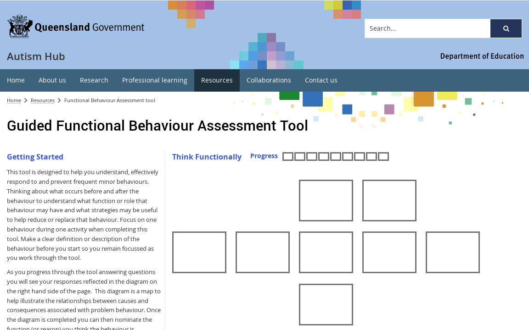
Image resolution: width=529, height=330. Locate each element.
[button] (506, 28)
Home (14, 100)
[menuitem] (16, 80)
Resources (43, 100)
